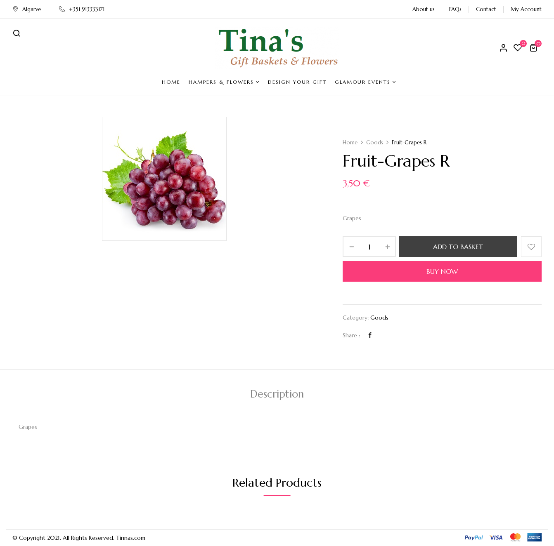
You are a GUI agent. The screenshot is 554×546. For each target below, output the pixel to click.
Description (277, 394)
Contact (486, 9)
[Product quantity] (369, 246)
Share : (351, 335)
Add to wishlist (531, 246)
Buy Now (442, 271)
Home (350, 142)
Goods (374, 142)
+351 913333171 (81, 9)
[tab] (277, 395)
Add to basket (458, 246)
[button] (535, 48)
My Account (526, 9)
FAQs (455, 9)
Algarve (26, 9)
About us (423, 9)
